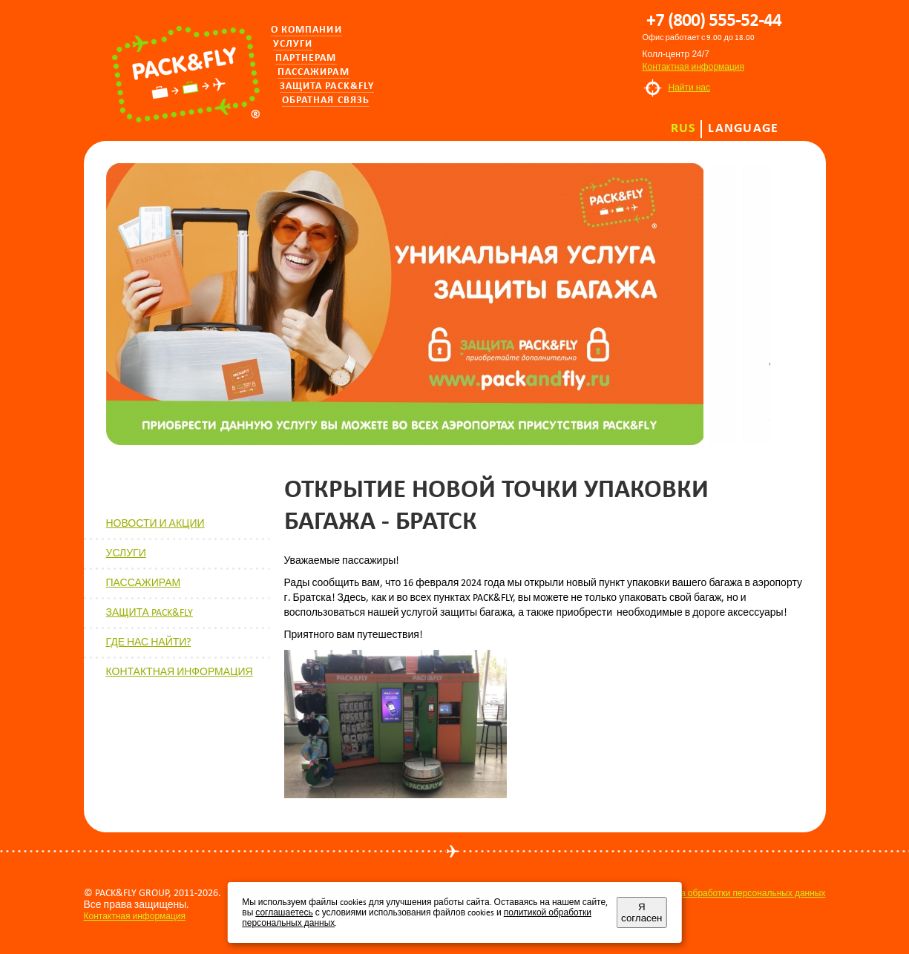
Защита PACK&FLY (327, 86)
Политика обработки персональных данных (736, 893)
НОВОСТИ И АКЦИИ (155, 523)
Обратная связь (326, 100)
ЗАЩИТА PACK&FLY (149, 612)
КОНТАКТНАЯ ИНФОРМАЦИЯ (179, 671)
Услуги (293, 44)
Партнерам (306, 58)
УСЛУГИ (126, 553)
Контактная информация (694, 66)
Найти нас (690, 87)
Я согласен (641, 912)
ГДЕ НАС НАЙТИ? (148, 642)
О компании (306, 30)
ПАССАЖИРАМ (143, 582)
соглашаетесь (283, 912)
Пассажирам (314, 72)
